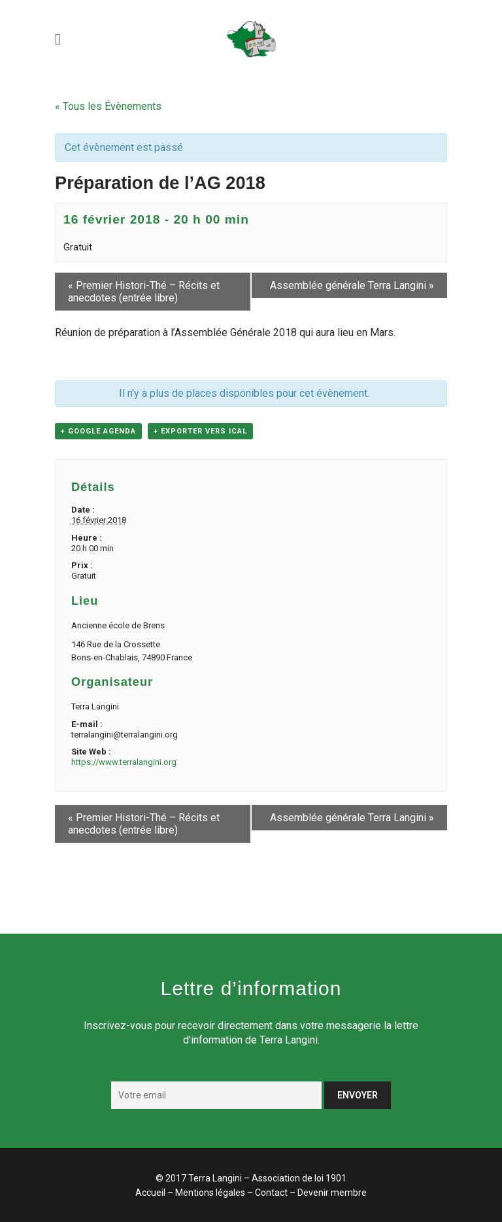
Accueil (150, 1192)
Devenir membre (332, 1192)
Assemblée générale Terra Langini (352, 285)
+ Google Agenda (98, 431)
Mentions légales (210, 1192)
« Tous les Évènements (108, 106)
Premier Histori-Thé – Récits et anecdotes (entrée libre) (144, 291)
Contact (271, 1192)
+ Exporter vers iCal (200, 431)
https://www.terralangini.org (123, 762)
